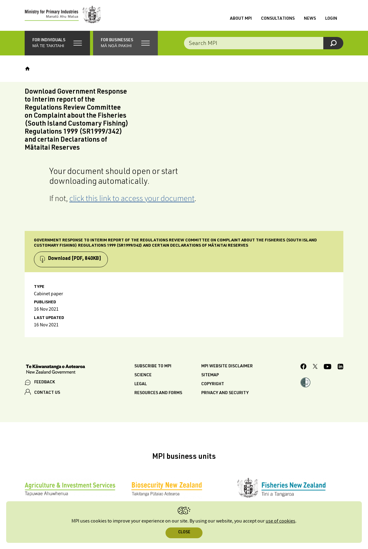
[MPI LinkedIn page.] (340, 367)
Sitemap (210, 375)
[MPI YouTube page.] (327, 367)
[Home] (27, 68)
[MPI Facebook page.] (304, 367)
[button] (57, 43)
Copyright (212, 384)
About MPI (241, 19)
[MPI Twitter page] (315, 367)
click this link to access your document (131, 198)
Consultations (278, 19)
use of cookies (280, 521)
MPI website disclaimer (227, 366)
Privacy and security (225, 393)
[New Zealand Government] (55, 369)
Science (143, 375)
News (310, 19)
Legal (140, 384)
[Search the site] (263, 43)
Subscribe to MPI (152, 366)
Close (184, 533)
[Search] (333, 43)
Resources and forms (158, 393)
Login (331, 19)
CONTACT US (47, 393)
